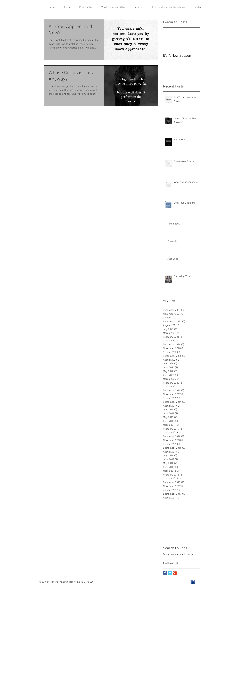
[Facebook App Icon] (193, 582)
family (166, 554)
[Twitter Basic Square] (170, 573)
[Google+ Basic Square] (175, 573)
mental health (178, 554)
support (191, 554)
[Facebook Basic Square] (165, 573)
